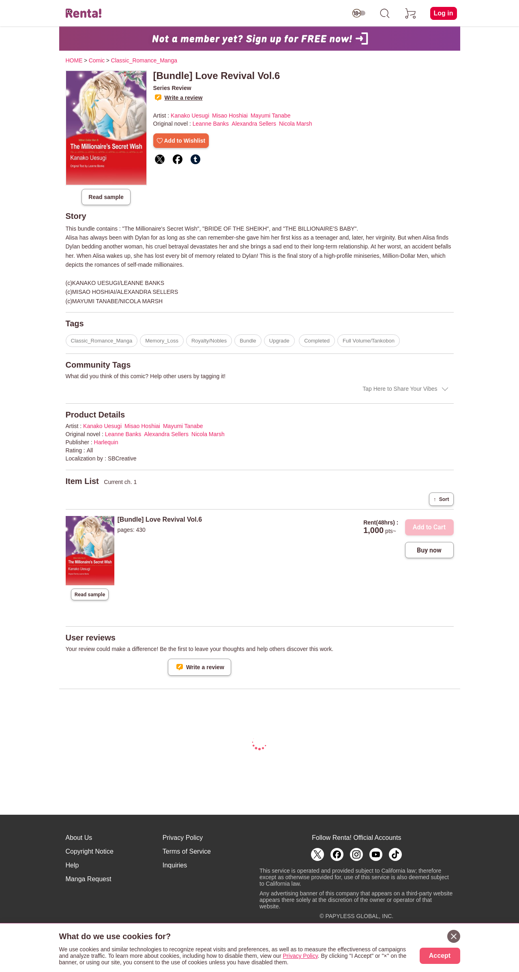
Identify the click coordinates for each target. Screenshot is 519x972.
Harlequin (106, 442)
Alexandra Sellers (254, 123)
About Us (79, 837)
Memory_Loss (161, 341)
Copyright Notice (90, 851)
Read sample (105, 197)
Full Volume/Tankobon (369, 341)
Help (72, 865)
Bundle (248, 341)
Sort (441, 499)
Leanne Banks (211, 123)
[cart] (410, 13)
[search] (384, 13)
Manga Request (89, 879)
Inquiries (175, 865)
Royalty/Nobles (209, 341)
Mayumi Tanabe (271, 115)
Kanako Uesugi (190, 115)
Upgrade (279, 341)
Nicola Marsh (295, 123)
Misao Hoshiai (230, 115)
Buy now (429, 550)
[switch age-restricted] (358, 13)
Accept (439, 955)
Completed (317, 341)
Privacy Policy (183, 837)
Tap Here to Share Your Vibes (399, 388)
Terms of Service (187, 851)
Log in (443, 13)
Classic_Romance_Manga (102, 341)
